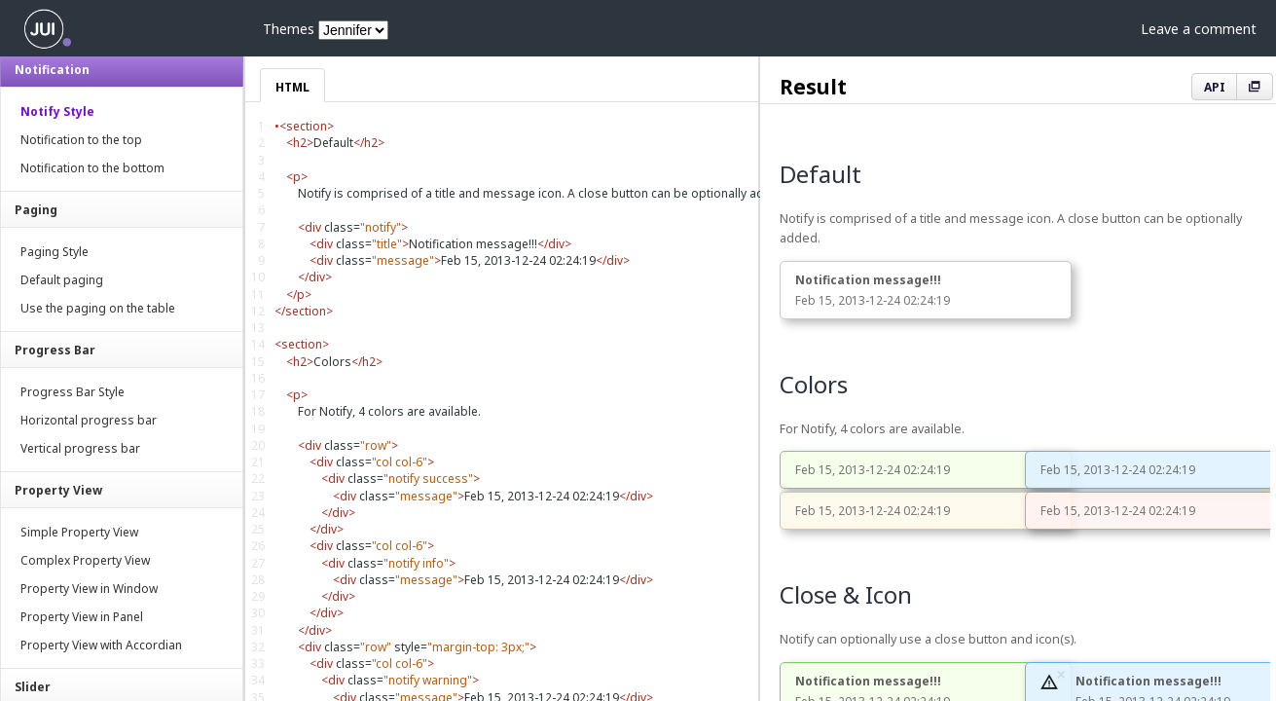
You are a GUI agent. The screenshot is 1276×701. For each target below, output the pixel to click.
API (1214, 87)
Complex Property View (85, 560)
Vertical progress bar (80, 448)
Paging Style (54, 251)
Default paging (61, 280)
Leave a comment (1199, 28)
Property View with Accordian (101, 645)
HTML (292, 87)
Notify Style (57, 111)
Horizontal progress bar (88, 420)
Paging (36, 210)
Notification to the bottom (92, 168)
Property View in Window (89, 588)
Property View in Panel (81, 617)
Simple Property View (79, 532)
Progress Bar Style (72, 392)
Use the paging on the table (97, 308)
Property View (58, 490)
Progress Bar (55, 350)
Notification (52, 69)
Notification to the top (81, 139)
